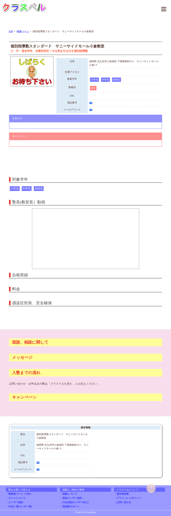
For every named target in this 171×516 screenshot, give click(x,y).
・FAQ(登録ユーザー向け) (74, 502)
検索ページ (23, 31)
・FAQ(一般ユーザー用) (19, 506)
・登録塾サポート (70, 506)
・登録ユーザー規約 (71, 498)
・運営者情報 (121, 494)
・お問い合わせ (122, 502)
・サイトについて (16, 498)
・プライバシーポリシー (127, 498)
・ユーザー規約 (14, 502)
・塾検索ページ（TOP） (19, 494)
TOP (11, 31)
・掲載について (68, 494)
